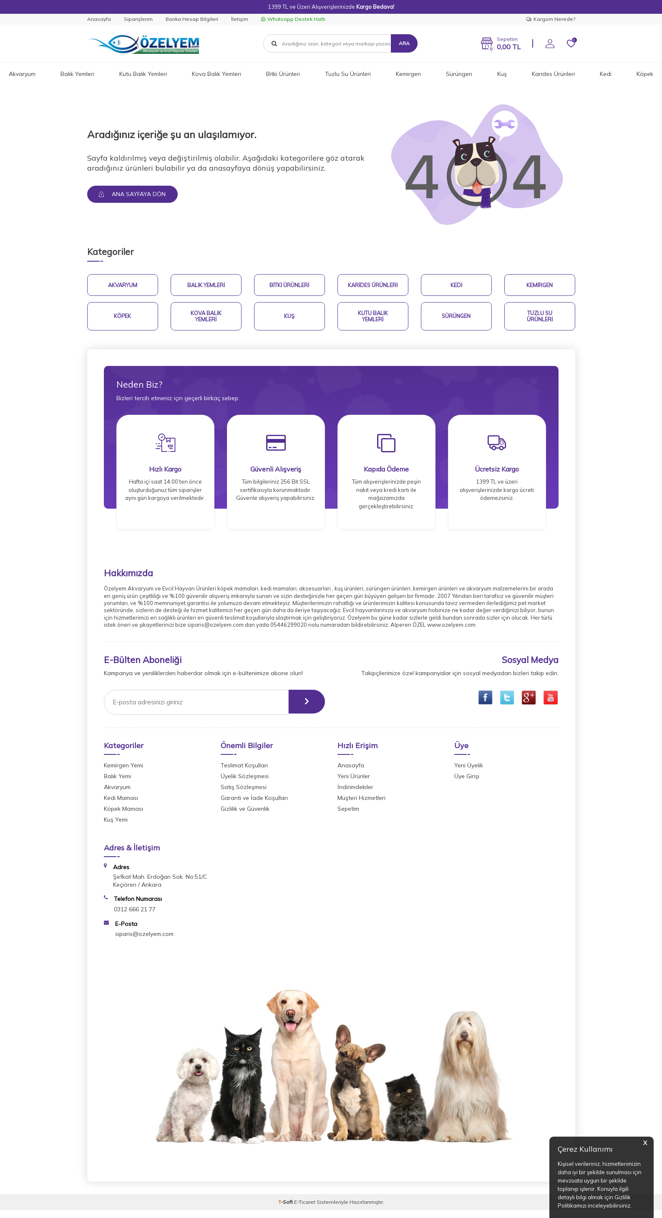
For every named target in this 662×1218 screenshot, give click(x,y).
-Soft (286, 1210)
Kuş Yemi (116, 827)
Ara (404, 43)
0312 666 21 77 (135, 916)
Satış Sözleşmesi (244, 794)
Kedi (606, 74)
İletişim (239, 19)
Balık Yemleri (77, 74)
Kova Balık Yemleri (216, 74)
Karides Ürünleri (553, 74)
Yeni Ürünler (353, 783)
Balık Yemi (117, 783)
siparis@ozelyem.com (144, 942)
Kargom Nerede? (550, 19)
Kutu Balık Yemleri (143, 74)
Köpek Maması (123, 816)
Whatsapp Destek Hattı (293, 19)
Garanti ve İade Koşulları (254, 805)
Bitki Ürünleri (283, 74)
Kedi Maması (121, 805)
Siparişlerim (138, 19)
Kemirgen (408, 74)
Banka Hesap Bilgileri (192, 19)
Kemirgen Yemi (123, 773)
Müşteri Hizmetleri (361, 805)
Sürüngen (459, 74)
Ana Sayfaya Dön (133, 194)
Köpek (645, 74)
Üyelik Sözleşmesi (245, 783)
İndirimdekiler (355, 794)
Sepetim (348, 816)
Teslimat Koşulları (244, 773)
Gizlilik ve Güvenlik (245, 816)
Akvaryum (22, 74)
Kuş (502, 74)
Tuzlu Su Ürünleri (348, 74)
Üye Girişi (466, 783)
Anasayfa (99, 19)
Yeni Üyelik (468, 773)
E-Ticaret (304, 1210)
